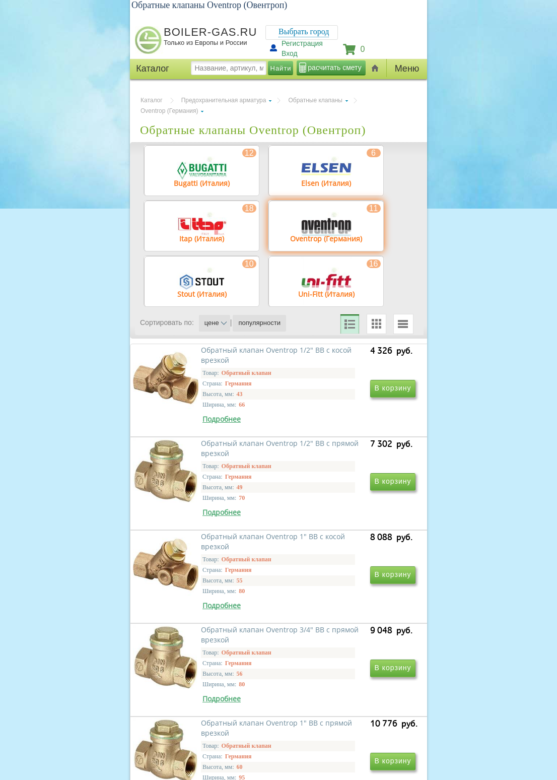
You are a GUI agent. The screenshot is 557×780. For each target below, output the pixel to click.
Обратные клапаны (315, 100)
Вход (290, 53)
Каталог (152, 100)
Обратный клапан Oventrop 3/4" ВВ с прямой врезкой (343, 598)
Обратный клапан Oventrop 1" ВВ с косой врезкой (210, 598)
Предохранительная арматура (223, 100)
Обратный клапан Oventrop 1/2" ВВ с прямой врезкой (343, 453)
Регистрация (302, 43)
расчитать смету (334, 67)
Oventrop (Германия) (169, 110)
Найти (281, 68)
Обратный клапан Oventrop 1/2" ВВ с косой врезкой (206, 453)
